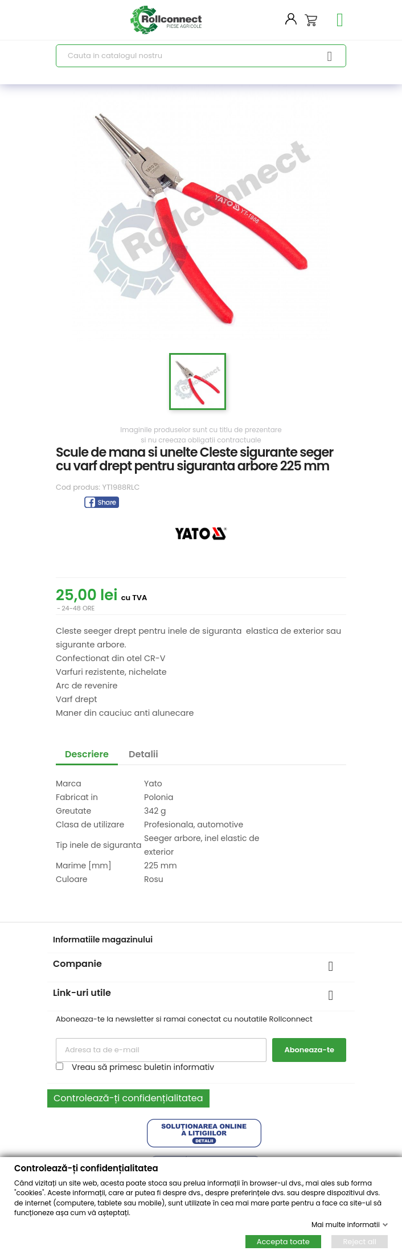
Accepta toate (283, 1241)
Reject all (359, 1241)
